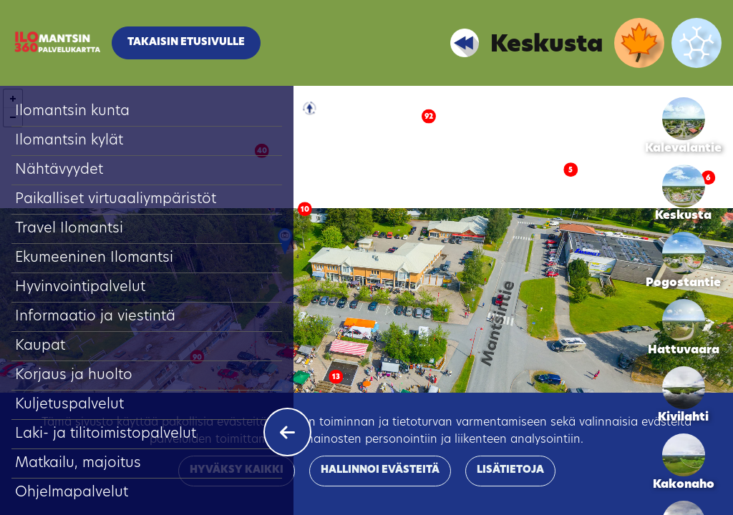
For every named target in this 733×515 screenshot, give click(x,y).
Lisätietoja (510, 470)
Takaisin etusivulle (186, 42)
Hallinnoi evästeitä (380, 470)
